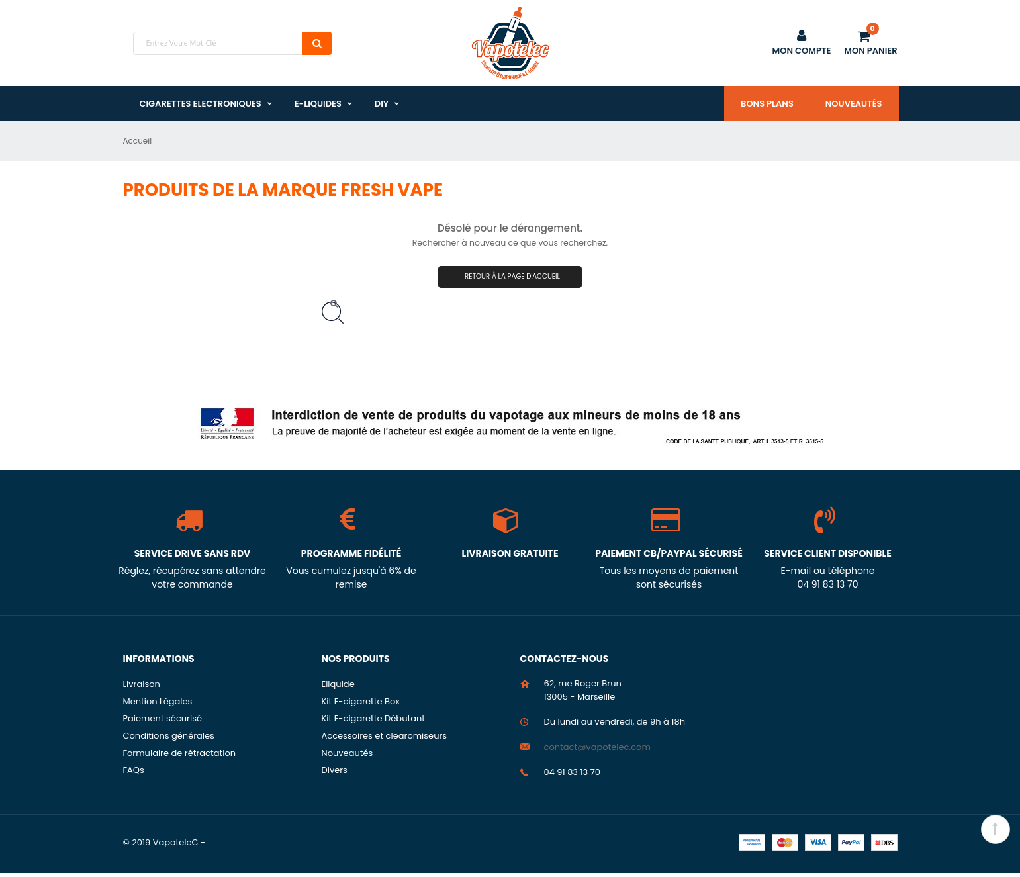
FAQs (133, 774)
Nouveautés (853, 103)
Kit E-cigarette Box (361, 705)
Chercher (317, 43)
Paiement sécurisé (163, 722)
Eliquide (338, 688)
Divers (335, 774)
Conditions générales (168, 739)
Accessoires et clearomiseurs (384, 739)
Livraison (141, 688)
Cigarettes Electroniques (200, 103)
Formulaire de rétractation (179, 757)
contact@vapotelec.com (597, 751)
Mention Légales (158, 705)
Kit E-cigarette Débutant (374, 722)
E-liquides (318, 103)
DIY (382, 103)
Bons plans (767, 103)
